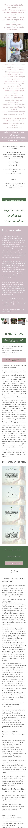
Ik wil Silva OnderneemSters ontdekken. (14, 360)
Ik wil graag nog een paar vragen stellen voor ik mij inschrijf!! (14, 340)
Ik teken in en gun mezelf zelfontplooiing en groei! (14, 200)
